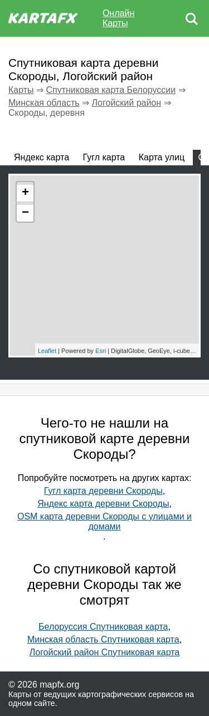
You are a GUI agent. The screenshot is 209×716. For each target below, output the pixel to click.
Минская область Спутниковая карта (103, 639)
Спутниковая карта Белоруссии (111, 90)
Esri (100, 350)
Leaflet (47, 350)
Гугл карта (104, 157)
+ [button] (25, 193)
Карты (21, 90)
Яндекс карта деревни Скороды (103, 503)
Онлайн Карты (118, 18)
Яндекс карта (41, 157)
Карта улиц (161, 157)
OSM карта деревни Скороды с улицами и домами (104, 521)
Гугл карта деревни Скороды (103, 491)
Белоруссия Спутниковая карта (103, 626)
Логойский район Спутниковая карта (105, 652)
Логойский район (127, 102)
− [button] (25, 213)
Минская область (44, 102)
